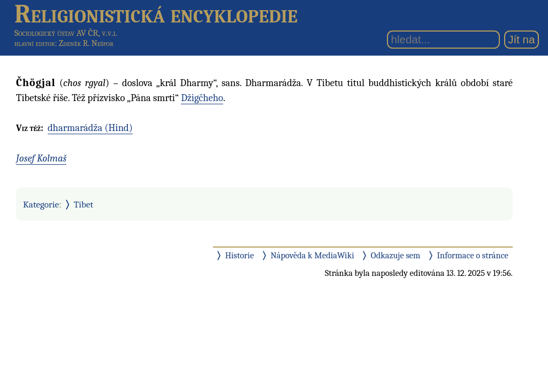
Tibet (84, 204)
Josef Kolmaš (41, 158)
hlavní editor (34, 43)
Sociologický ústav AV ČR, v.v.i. (65, 33)
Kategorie (41, 204)
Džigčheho (202, 98)
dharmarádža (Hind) (90, 128)
